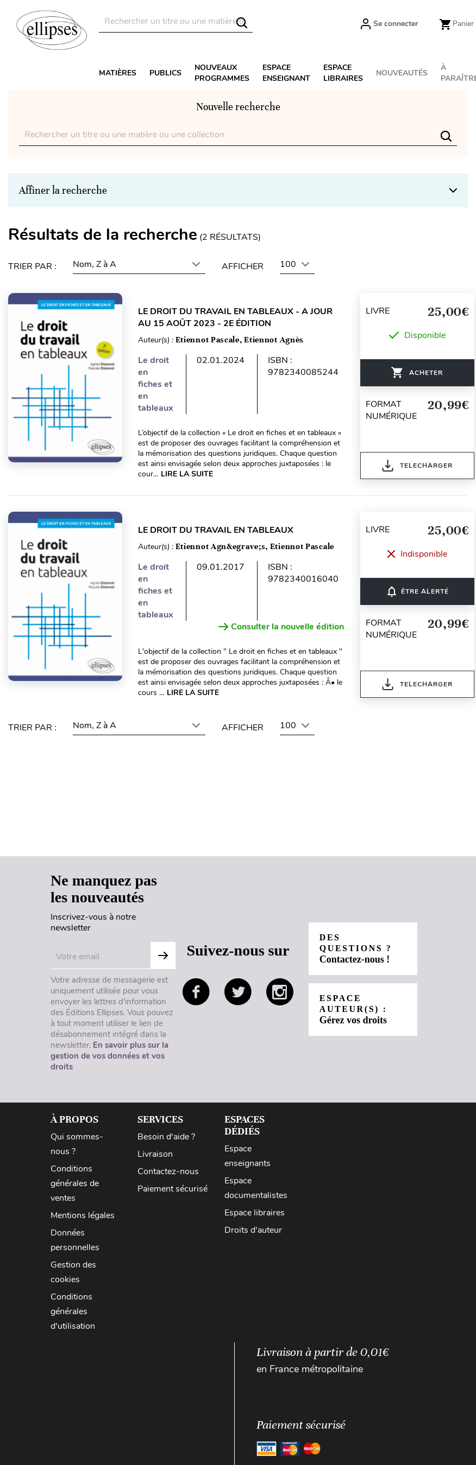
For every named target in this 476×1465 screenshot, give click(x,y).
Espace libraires (343, 73)
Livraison (155, 1154)
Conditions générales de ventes (75, 1183)
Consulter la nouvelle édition (282, 627)
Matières (117, 73)
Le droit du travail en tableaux (216, 530)
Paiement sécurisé (172, 1189)
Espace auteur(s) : (353, 1009)
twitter (238, 991)
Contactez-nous (168, 1171)
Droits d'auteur (253, 1230)
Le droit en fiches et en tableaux (156, 384)
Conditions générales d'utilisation (73, 1311)
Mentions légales (83, 1215)
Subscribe (163, 955)
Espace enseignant (286, 73)
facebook (196, 991)
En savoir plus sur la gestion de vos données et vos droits (109, 1056)
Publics (165, 73)
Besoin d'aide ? (166, 1137)
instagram (279, 991)
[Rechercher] (176, 21)
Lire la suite (187, 474)
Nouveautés (402, 73)
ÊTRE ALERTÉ (418, 591)
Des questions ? (356, 949)
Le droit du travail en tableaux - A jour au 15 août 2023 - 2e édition (236, 317)
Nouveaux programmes (222, 73)
